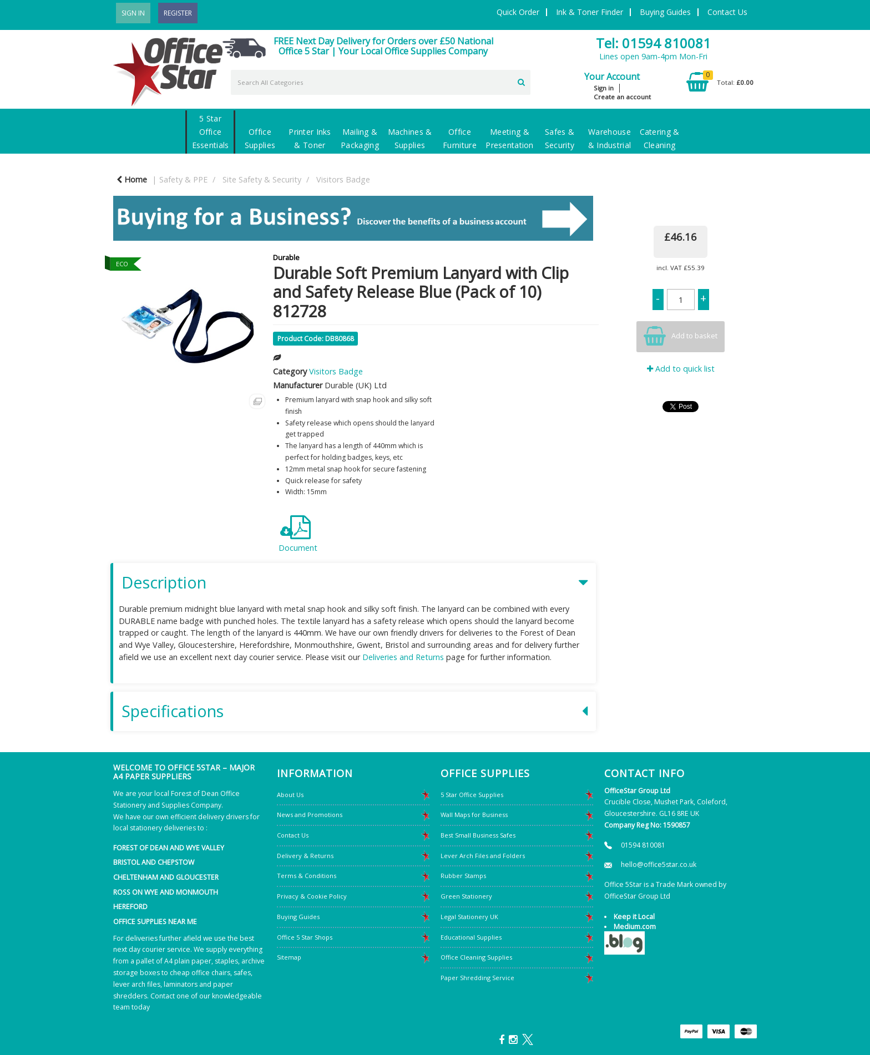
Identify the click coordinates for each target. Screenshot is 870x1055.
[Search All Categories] (380, 82)
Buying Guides (665, 12)
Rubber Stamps (463, 875)
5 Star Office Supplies (472, 794)
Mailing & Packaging (360, 138)
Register (178, 13)
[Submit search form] (521, 81)
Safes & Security (559, 138)
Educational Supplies (471, 937)
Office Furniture (460, 138)
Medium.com (635, 926)
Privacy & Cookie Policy (312, 896)
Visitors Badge (343, 179)
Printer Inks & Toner (310, 138)
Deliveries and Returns (403, 657)
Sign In (133, 13)
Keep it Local (634, 916)
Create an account (622, 97)
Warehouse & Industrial (609, 138)
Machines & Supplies (410, 138)
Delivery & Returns (305, 855)
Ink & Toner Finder (589, 12)
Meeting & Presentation (509, 138)
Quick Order (518, 12)
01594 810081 (643, 845)
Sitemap (289, 957)
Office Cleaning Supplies (476, 957)
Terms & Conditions (306, 875)
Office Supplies (260, 138)
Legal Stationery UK (469, 916)
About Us (290, 794)
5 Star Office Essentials (210, 131)
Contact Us (727, 12)
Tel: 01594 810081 (653, 43)
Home (132, 179)
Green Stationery (466, 896)
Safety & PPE (183, 179)
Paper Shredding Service (477, 977)
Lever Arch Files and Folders (483, 855)
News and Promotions (309, 814)
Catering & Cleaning (660, 138)
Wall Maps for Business (474, 814)
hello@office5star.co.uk (658, 864)
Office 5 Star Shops (304, 937)
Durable (286, 257)
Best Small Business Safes (478, 835)
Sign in (604, 88)
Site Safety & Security (261, 179)
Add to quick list (681, 368)
